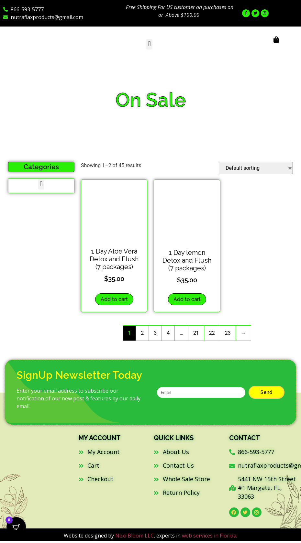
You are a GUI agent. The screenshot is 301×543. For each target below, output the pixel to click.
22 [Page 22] (212, 333)
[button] (149, 44)
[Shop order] (256, 168)
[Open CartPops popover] (16, 527)
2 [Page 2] (142, 333)
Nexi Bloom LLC (134, 535)
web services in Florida (209, 535)
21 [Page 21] (196, 333)
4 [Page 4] (168, 333)
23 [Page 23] (228, 333)
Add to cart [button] (114, 299)
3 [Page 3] (155, 333)
